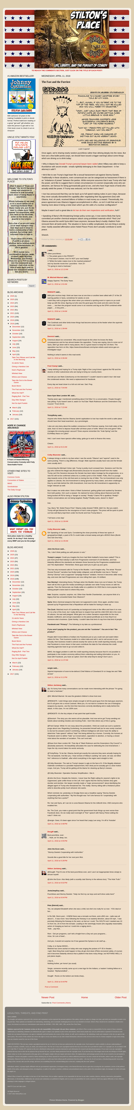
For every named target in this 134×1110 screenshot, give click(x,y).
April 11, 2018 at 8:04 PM (57, 897)
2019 (12, 320)
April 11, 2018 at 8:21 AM (57, 447)
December (16, 327)
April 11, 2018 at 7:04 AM (57, 388)
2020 (12, 317)
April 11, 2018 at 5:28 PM (57, 861)
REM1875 (51, 292)
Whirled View (17, 373)
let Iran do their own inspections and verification (93, 210)
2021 (12, 313)
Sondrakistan (12, 487)
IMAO (9, 483)
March (15, 408)
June (14, 347)
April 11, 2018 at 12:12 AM (58, 269)
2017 (12, 419)
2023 (12, 306)
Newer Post (47, 997)
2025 (12, 299)
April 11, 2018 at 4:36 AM (57, 358)
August (15, 341)
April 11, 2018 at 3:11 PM (57, 677)
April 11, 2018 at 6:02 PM (57, 883)
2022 (12, 310)
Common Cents (13, 477)
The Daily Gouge (14, 490)
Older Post (121, 997)
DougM (51, 832)
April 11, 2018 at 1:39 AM (57, 328)
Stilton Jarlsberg (55, 685)
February (16, 411)
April (14, 354)
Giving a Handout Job (20, 366)
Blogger (81, 1100)
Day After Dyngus (19, 400)
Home (84, 997)
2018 (12, 324)
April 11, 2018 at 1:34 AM (57, 311)
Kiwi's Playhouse (18, 370)
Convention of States (15, 480)
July (14, 344)
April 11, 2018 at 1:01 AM (57, 284)
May (14, 351)
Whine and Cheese (19, 377)
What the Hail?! (18, 393)
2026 (12, 296)
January (15, 415)
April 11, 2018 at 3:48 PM (57, 824)
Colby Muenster (54, 455)
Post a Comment (51, 987)
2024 (12, 303)
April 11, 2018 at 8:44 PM (57, 982)
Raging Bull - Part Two (20, 396)
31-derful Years (18, 363)
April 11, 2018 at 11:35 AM (58, 541)
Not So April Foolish (19, 403)
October (15, 334)
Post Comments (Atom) (61, 1003)
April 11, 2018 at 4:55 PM (57, 841)
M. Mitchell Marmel (55, 277)
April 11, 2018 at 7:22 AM (57, 407)
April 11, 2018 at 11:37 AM (58, 660)
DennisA (51, 336)
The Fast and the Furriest (22, 389)
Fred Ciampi (53, 366)
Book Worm (16, 386)
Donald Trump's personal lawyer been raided (78, 164)
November (16, 330)
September (16, 337)
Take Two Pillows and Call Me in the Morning (23, 358)
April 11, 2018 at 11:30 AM (58, 521)
